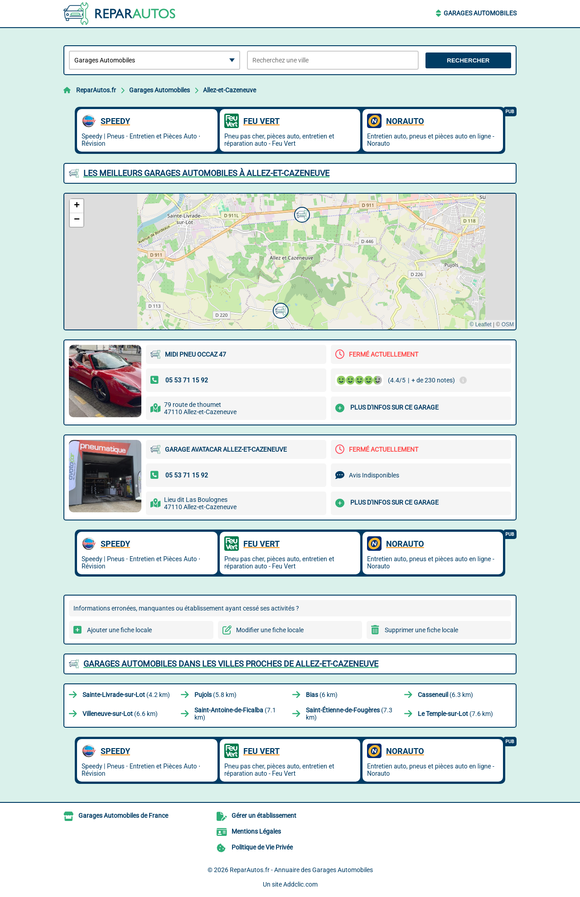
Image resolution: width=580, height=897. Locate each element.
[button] (301, 213)
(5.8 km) (215, 694)
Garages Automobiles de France (123, 815)
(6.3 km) (445, 694)
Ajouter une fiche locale (119, 630)
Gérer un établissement (264, 815)
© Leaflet (480, 324)
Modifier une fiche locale (270, 630)
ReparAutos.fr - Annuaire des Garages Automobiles (301, 869)
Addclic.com (300, 884)
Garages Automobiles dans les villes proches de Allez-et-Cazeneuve (230, 663)
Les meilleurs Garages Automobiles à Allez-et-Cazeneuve (206, 173)
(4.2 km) (126, 694)
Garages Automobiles (480, 13)
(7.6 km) (455, 713)
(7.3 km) (349, 713)
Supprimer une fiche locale (421, 630)
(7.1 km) (235, 713)
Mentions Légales (256, 831)
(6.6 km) (120, 713)
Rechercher (468, 60)
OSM (508, 324)
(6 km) (322, 694)
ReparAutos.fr (96, 90)
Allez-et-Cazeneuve (229, 90)
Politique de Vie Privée (262, 847)
